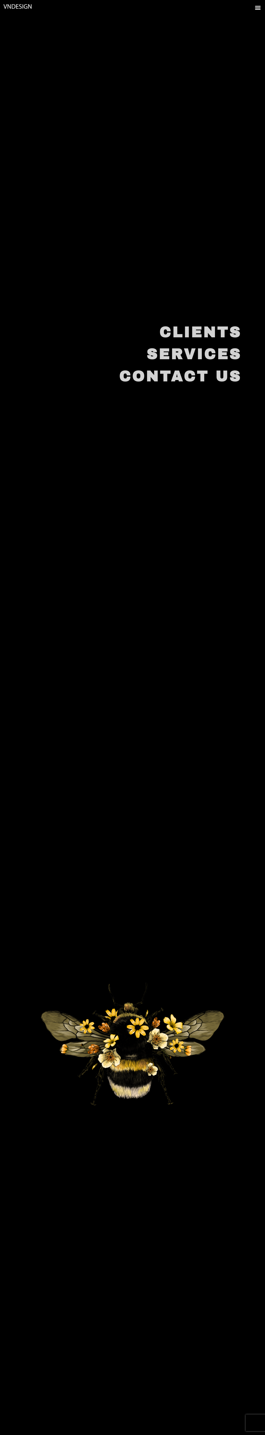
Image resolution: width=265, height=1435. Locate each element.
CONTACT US (180, 376)
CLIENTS (200, 332)
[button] (248, 7)
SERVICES (194, 354)
